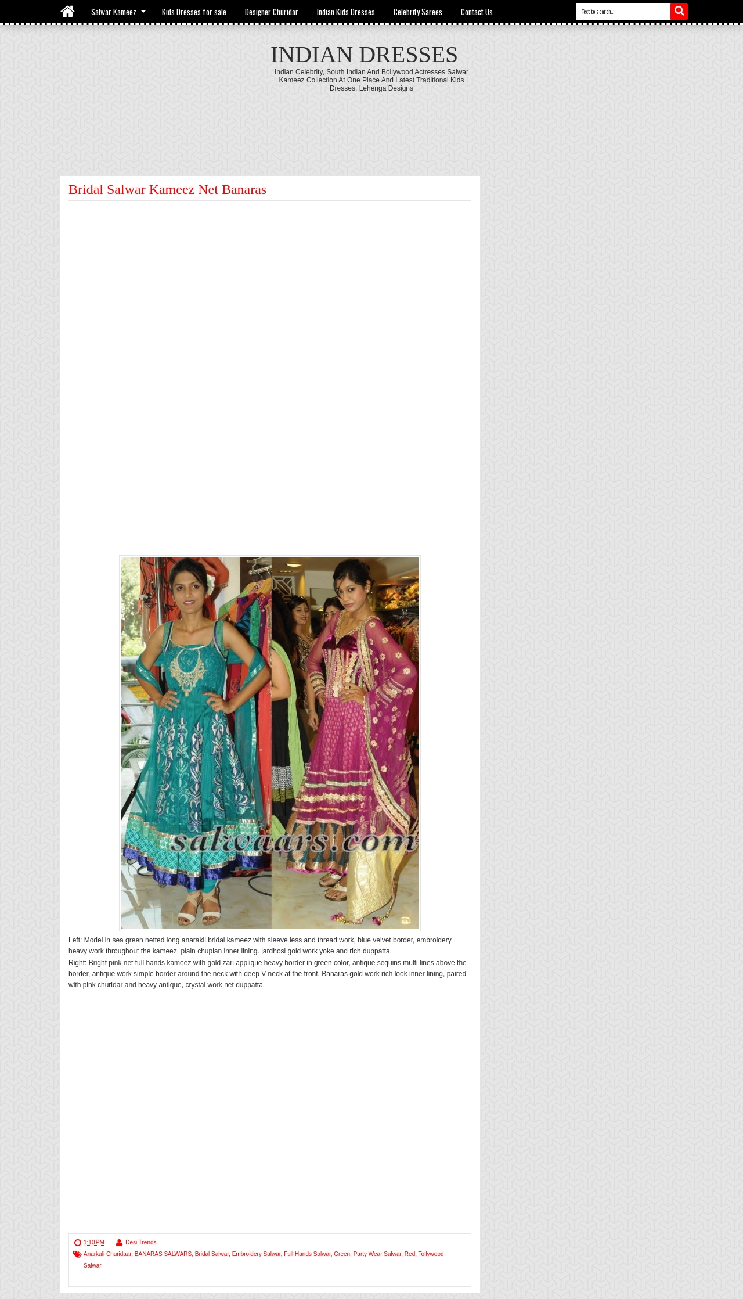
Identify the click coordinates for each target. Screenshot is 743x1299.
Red (410, 1254)
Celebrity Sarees (418, 11)
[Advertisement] (371, 124)
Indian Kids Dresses (346, 11)
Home (68, 11)
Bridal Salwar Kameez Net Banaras (167, 189)
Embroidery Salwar (256, 1254)
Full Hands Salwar (307, 1254)
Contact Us (477, 11)
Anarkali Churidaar (107, 1254)
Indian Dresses (364, 54)
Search (679, 11)
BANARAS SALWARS (163, 1254)
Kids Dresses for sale (194, 11)
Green (342, 1254)
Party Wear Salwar (378, 1254)
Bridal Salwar (212, 1254)
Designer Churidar (271, 11)
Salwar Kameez (113, 11)
